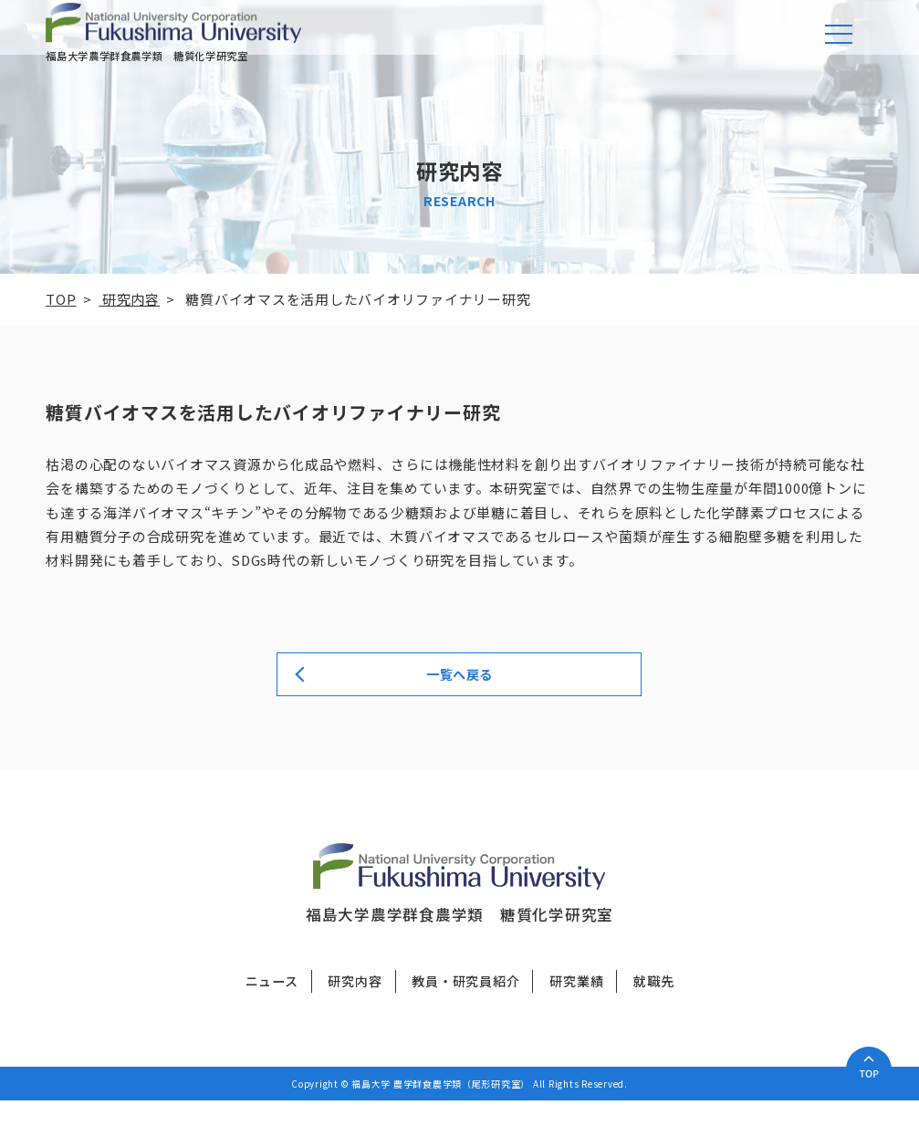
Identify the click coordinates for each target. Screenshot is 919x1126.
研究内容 (354, 1006)
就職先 (653, 1006)
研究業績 (576, 1006)
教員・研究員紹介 (465, 1006)
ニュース (271, 1006)
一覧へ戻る (459, 696)
